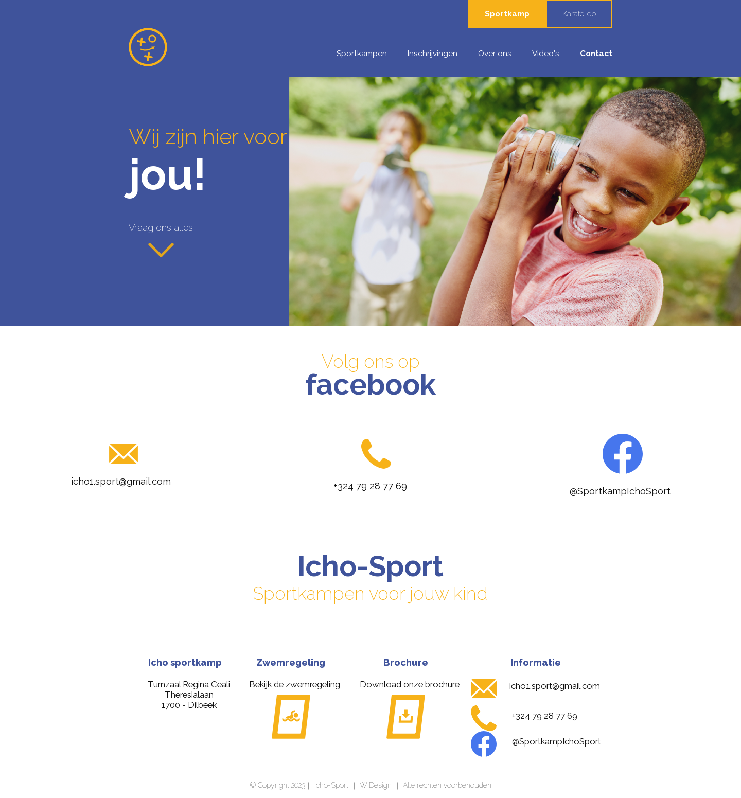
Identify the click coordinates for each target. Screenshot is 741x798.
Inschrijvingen (432, 53)
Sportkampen (362, 53)
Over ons (494, 53)
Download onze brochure (410, 684)
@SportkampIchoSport (620, 491)
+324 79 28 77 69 (370, 486)
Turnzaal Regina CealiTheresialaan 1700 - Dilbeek (189, 694)
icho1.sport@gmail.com (121, 481)
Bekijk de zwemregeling (294, 684)
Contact (596, 53)
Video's (545, 53)
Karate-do (579, 14)
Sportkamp (507, 14)
